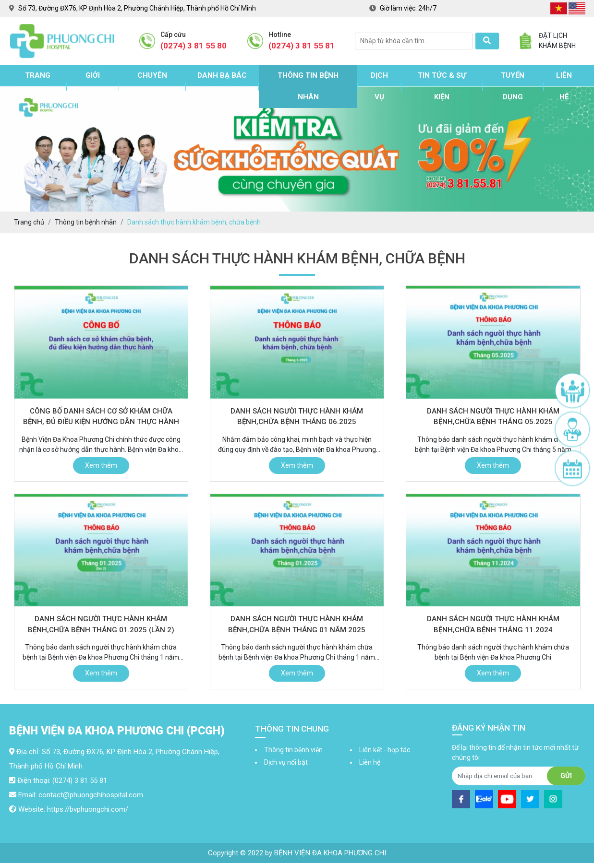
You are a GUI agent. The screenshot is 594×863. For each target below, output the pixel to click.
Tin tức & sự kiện (442, 86)
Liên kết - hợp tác (384, 750)
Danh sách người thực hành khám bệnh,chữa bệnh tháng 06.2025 (296, 416)
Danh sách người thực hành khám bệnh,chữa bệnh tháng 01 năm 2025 (296, 624)
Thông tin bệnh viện (293, 750)
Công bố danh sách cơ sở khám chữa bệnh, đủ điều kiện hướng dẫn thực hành (101, 416)
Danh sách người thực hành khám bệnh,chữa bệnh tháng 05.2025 (493, 416)
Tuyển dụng (512, 86)
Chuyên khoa (152, 86)
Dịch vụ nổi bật (286, 762)
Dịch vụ (379, 86)
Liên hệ (564, 86)
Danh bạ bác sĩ (222, 86)
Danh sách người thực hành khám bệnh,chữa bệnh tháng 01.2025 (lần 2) (101, 624)
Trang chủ (37, 86)
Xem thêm (101, 465)
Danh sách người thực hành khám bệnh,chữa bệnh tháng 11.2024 (493, 624)
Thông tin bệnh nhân (308, 86)
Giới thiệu (92, 86)
